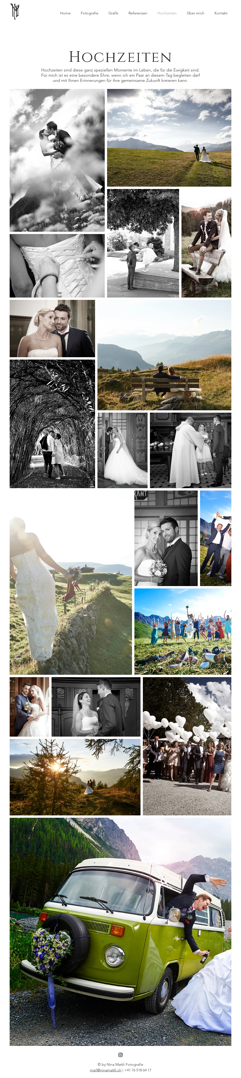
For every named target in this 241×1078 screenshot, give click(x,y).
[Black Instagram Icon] (120, 1055)
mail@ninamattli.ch (105, 1070)
